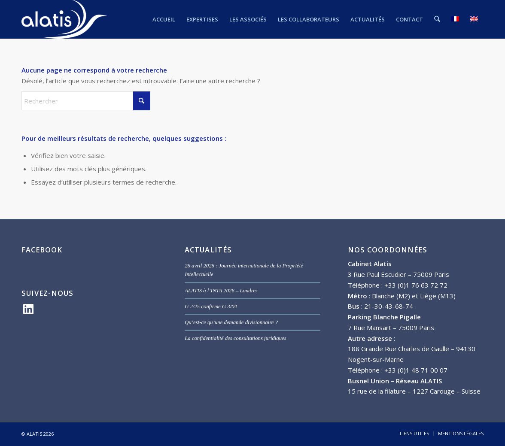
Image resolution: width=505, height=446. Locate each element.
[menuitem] (164, 19)
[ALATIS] (64, 19)
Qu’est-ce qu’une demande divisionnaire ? (231, 322)
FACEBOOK (41, 250)
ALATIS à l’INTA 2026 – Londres (221, 291)
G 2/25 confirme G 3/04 (211, 306)
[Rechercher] (437, 19)
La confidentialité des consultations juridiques (235, 338)
